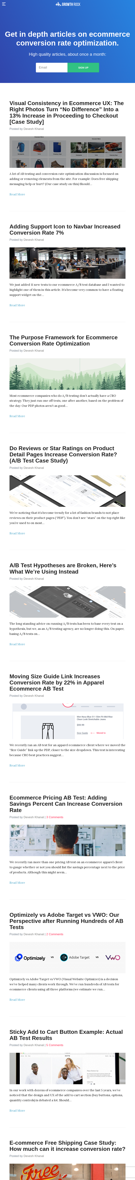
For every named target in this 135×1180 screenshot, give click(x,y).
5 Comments (54, 1045)
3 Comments (54, 817)
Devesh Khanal (34, 129)
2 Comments (54, 934)
